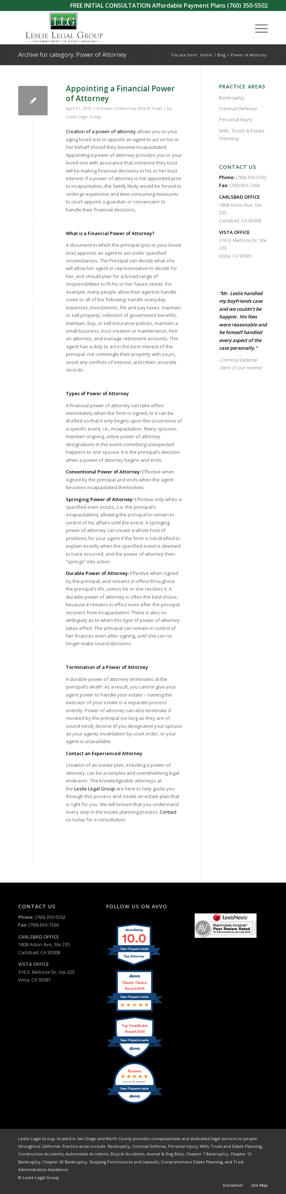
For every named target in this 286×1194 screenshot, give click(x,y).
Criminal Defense (238, 108)
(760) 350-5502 (247, 5)
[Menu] (258, 27)
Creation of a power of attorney (101, 131)
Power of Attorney (118, 108)
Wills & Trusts (150, 108)
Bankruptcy (231, 97)
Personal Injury (236, 119)
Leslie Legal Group (83, 116)
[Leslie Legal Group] (63, 27)
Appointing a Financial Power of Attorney (120, 93)
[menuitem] (258, 27)
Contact (168, 812)
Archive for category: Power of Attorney (72, 55)
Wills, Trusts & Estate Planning (242, 134)
